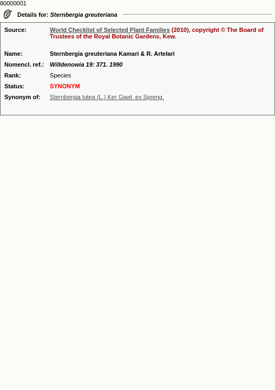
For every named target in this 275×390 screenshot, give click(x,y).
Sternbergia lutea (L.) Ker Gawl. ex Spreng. (107, 97)
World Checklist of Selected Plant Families (110, 30)
